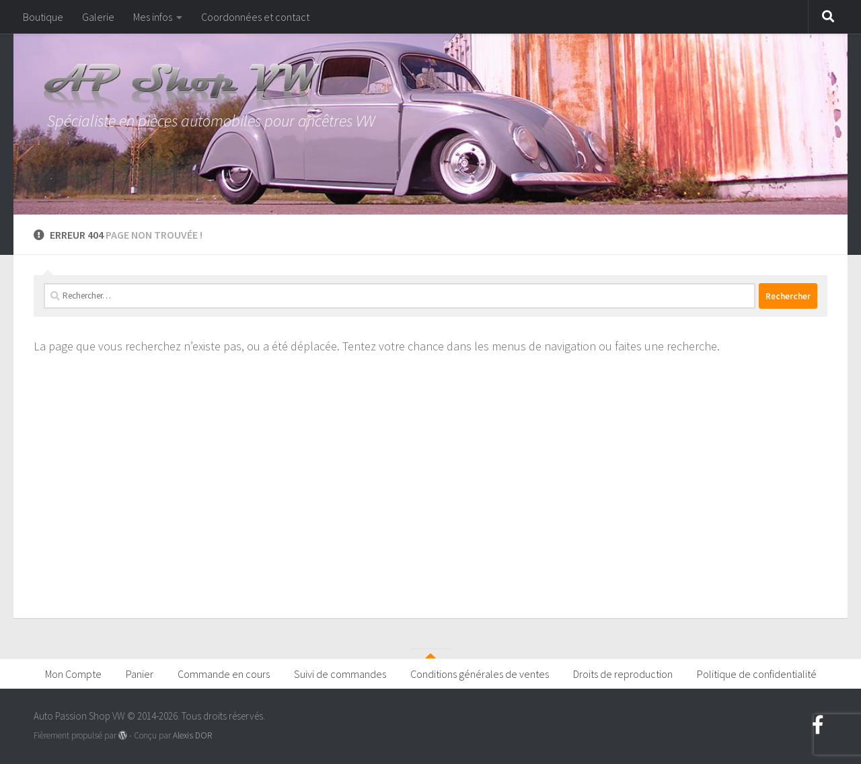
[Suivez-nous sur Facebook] (818, 725)
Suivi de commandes (340, 674)
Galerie (98, 17)
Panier (139, 674)
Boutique (43, 17)
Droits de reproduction (623, 674)
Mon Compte (73, 674)
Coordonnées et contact (255, 17)
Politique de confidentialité (757, 674)
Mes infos (152, 17)
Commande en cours (224, 674)
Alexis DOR (192, 735)
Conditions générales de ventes (479, 674)
